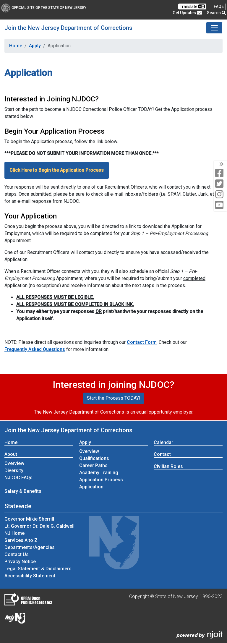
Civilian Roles (168, 466)
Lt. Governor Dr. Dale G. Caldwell (39, 526)
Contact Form (142, 342)
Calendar (163, 442)
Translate (192, 6)
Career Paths (93, 465)
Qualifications (94, 458)
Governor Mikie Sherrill (29, 519)
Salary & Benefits (22, 491)
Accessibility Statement (29, 576)
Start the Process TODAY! (113, 398)
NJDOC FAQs (18, 477)
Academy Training (98, 472)
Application (91, 487)
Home (15, 45)
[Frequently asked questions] (219, 6)
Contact (162, 454)
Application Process (101, 479)
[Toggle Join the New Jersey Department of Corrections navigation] (214, 28)
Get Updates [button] (187, 12)
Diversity (13, 470)
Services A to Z (21, 540)
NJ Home (14, 533)
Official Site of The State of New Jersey (43, 8)
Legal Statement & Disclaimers (38, 568)
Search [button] (216, 12)
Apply (35, 45)
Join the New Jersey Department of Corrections (68, 27)
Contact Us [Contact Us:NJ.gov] (16, 554)
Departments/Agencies (29, 547)
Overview (14, 463)
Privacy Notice (20, 561)
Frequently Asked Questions (34, 349)
